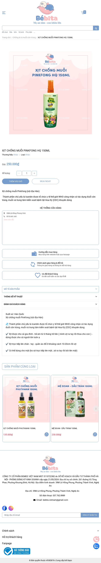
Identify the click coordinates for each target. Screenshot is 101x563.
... (34, 32)
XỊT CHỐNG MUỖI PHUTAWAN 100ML (19, 428)
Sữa (10, 32)
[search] (96, 28)
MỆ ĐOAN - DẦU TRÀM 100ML (64, 428)
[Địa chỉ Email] (50, 515)
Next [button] (96, 409)
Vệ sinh (21, 32)
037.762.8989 (59, 495)
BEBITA (51, 560)
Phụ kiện (29, 32)
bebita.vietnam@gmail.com (55, 500)
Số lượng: (6, 173)
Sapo (69, 560)
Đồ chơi (5, 32)
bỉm (15, 32)
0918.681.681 (11, 216)
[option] (26, 408)
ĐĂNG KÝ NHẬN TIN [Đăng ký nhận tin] (90, 515)
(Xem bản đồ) (9, 220)
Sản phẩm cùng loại (19, 366)
